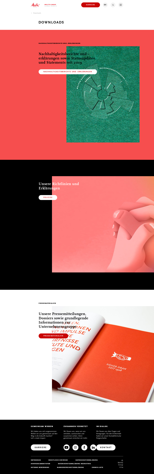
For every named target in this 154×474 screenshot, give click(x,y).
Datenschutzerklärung (87, 460)
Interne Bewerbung (40, 467)
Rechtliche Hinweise (58, 460)
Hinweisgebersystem (40, 463)
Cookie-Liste (97, 467)
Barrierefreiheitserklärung (70, 467)
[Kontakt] (106, 447)
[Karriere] (90, 4)
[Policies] (48, 197)
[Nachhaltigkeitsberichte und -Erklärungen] (68, 71)
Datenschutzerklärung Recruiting (74, 463)
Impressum (36, 460)
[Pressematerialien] (53, 335)
